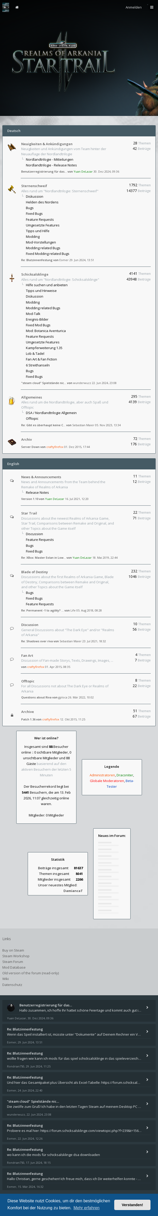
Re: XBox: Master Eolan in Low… (43, 557)
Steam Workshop (16, 956)
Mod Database (14, 967)
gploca (62, 697)
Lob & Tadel (35, 353)
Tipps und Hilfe (37, 231)
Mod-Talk (33, 313)
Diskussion (34, 196)
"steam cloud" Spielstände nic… (43, 383)
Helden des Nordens (42, 202)
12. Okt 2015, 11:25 (72, 719)
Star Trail (29, 513)
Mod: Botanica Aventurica (46, 330)
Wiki (5, 978)
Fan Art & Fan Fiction (41, 359)
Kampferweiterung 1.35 (44, 347)
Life (73, 610)
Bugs (30, 207)
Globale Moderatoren (107, 780)
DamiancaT (73, 890)
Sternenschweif (34, 185)
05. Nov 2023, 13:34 (108, 425)
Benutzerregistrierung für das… (44, 171)
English (13, 463)
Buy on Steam (13, 950)
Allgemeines (31, 397)
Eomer (64, 260)
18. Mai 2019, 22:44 (105, 557)
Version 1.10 (29, 499)
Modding (33, 236)
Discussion (34, 534)
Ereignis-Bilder (37, 319)
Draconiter (125, 775)
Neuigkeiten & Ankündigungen (47, 144)
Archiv (26, 439)
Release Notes (37, 492)
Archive (27, 711)
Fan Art (27, 655)
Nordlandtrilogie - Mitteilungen (49, 159)
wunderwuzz (82, 383)
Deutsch (13, 130)
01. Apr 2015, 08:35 (57, 667)
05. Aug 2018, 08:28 (89, 610)
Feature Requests (40, 219)
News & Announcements (41, 477)
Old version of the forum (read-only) (30, 973)
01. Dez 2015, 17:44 (77, 447)
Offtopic (32, 418)
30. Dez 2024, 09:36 (106, 171)
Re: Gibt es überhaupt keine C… (43, 425)
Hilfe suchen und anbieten (47, 285)
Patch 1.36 (28, 719)
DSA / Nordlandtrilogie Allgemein (51, 412)
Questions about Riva (36, 697)
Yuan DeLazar (83, 171)
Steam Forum (12, 961)
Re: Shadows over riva (37, 641)
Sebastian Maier (83, 425)
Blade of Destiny (34, 572)
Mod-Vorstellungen (41, 242)
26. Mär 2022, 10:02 (81, 697)
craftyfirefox (54, 447)
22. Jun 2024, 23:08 (104, 383)
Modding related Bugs (43, 248)
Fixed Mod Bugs (38, 325)
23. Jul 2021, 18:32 (94, 641)
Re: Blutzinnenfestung (37, 260)
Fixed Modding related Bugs (47, 253)
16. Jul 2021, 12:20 (77, 499)
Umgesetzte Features (43, 225)
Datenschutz (12, 984)
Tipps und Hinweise (41, 290)
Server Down (30, 447)
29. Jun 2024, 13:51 (81, 260)
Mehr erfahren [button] (87, 1208)
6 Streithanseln (38, 365)
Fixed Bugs (34, 213)
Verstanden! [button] (132, 1205)
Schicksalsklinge (34, 274)
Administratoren (102, 775)
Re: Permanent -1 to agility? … (42, 610)
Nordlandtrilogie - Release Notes (51, 165)
